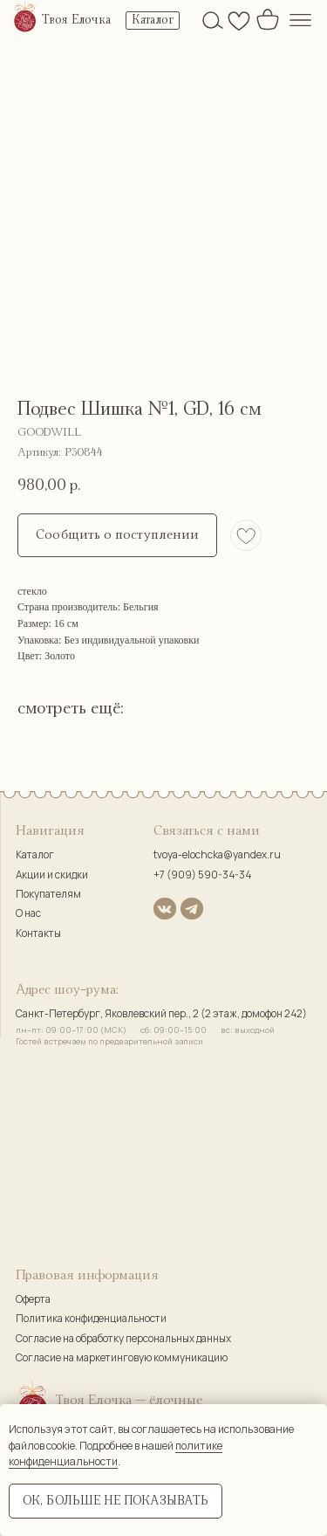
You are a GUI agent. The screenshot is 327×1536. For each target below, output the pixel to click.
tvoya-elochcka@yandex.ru (217, 855)
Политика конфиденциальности (91, 1319)
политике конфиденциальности (115, 1454)
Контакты (38, 933)
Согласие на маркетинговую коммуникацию (122, 1358)
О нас (28, 913)
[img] (25, 18)
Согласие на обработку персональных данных (123, 1339)
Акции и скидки (52, 875)
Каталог (35, 855)
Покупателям (48, 894)
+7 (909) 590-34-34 (202, 875)
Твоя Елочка (76, 20)
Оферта (33, 1299)
